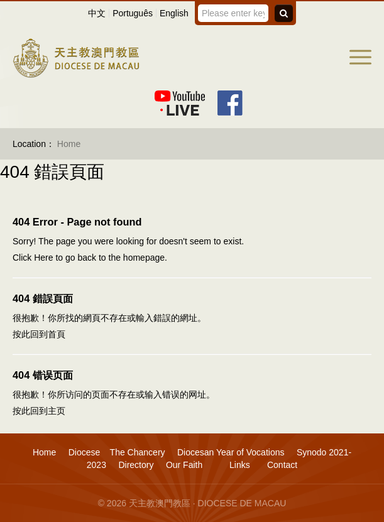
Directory (135, 465)
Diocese (85, 452)
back (86, 258)
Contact (282, 465)
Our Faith (184, 465)
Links (238, 465)
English (174, 13)
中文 (97, 13)
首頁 (56, 334)
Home (44, 452)
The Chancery (137, 452)
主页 (56, 411)
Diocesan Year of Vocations (230, 452)
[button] (360, 57)
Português (132, 13)
